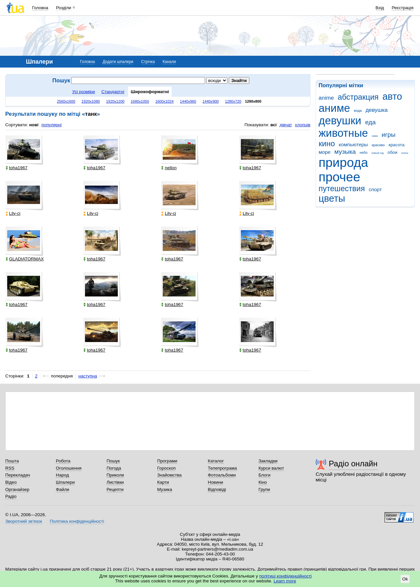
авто (392, 96)
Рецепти (115, 489)
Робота (63, 460)
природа (343, 162)
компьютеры (353, 144)
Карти (163, 482)
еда (370, 122)
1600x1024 (164, 101)
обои (392, 152)
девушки (340, 120)
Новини (215, 482)
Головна (40, 7)
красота (396, 144)
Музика (164, 489)
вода (358, 110)
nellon (169, 167)
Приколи (115, 475)
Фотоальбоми (222, 475)
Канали (169, 61)
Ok (405, 579)
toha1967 (17, 167)
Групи (264, 489)
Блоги (265, 475)
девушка (377, 110)
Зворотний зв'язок (23, 521)
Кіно (263, 482)
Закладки (268, 460)
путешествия (342, 188)
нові (33, 124)
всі (273, 124)
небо (364, 152)
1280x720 (233, 101)
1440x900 (210, 101)
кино (327, 143)
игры (388, 134)
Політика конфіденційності (77, 521)
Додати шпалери (118, 61)
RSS (9, 468)
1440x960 (188, 101)
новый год (377, 153)
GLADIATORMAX (25, 258)
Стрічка (148, 61)
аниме (334, 108)
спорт (375, 189)
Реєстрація (402, 7)
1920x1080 (90, 101)
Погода (114, 468)
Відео (11, 482)
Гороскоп (166, 468)
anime (326, 98)
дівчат (286, 124)
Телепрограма (222, 468)
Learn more (285, 580)
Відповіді (217, 489)
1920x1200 (115, 101)
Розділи (63, 7)
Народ (62, 475)
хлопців (302, 124)
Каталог (216, 460)
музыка (345, 151)
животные (343, 133)
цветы (332, 198)
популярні (51, 124)
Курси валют (271, 468)
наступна (87, 376)
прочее (339, 177)
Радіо (10, 496)
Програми (167, 460)
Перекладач (17, 475)
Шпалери (65, 482)
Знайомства (169, 475)
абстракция (358, 97)
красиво (378, 145)
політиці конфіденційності (285, 576)
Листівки (115, 482)
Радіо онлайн (353, 463)
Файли (62, 489)
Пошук (113, 460)
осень (405, 153)
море (324, 152)
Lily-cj (13, 213)
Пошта (12, 460)
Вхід (380, 7)
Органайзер (17, 489)
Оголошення (68, 468)
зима (375, 135)
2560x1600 (66, 101)
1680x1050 (140, 101)
